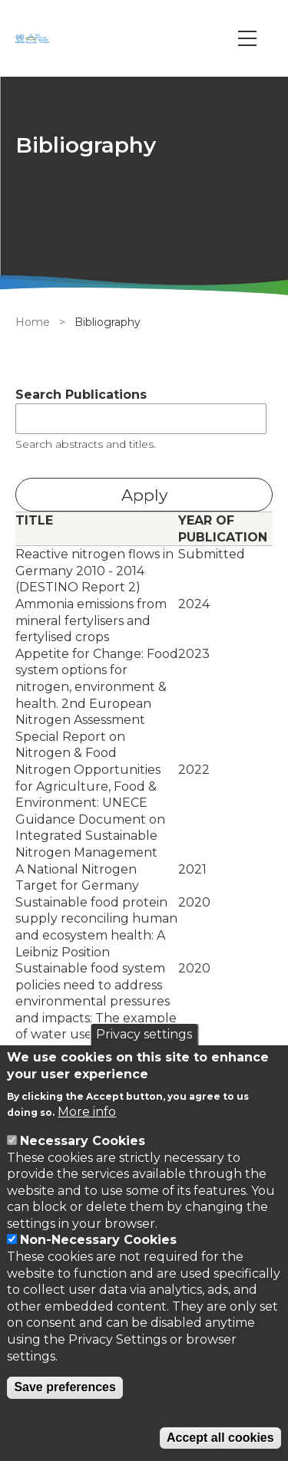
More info (87, 1111)
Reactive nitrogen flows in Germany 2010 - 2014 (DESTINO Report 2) (94, 570)
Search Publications (81, 394)
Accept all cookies (220, 1437)
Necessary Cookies (82, 1141)
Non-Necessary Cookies (98, 1239)
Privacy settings (144, 1034)
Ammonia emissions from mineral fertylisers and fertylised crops (91, 620)
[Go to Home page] (34, 38)
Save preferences (65, 1387)
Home (32, 322)
